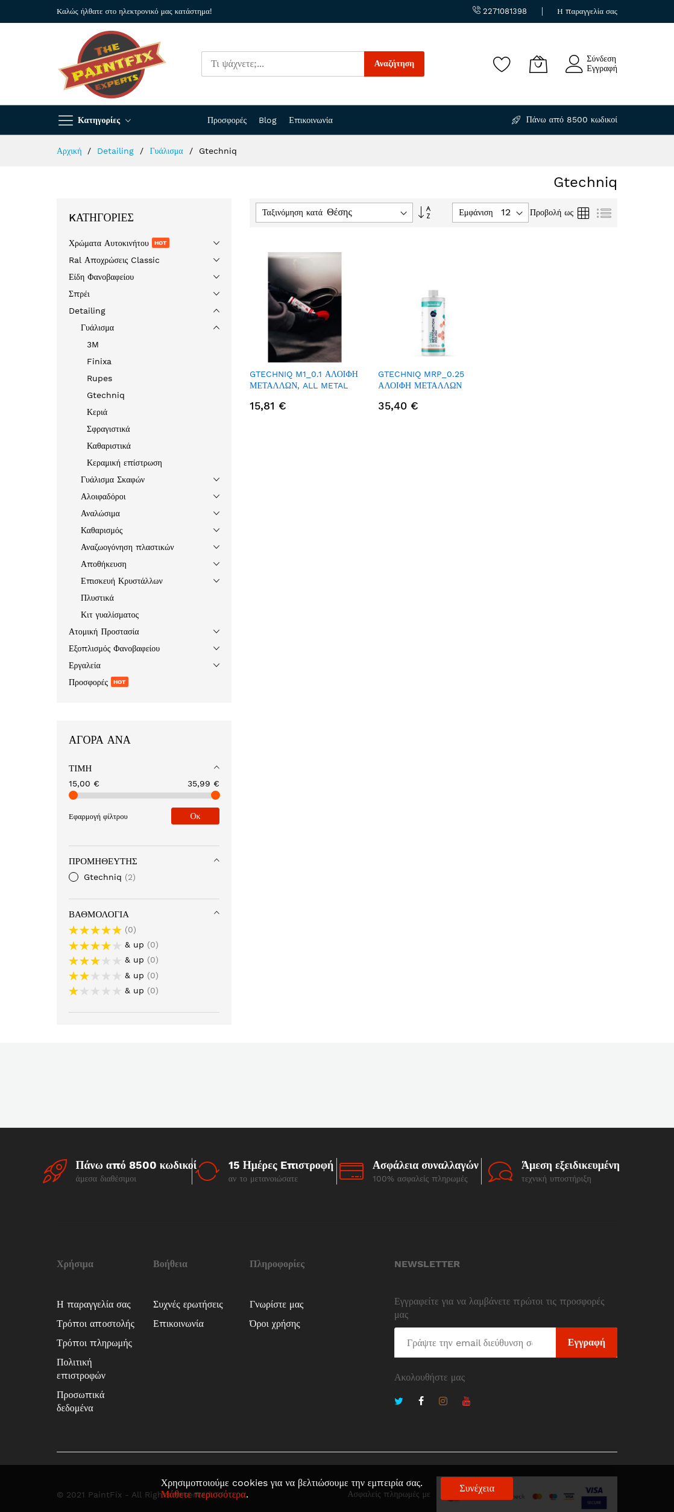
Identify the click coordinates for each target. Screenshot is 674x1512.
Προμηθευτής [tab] (103, 861)
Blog (268, 120)
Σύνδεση (601, 58)
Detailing (117, 151)
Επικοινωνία (311, 120)
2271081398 (500, 11)
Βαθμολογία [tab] (99, 914)
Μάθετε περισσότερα (203, 1494)
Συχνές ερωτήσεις (188, 1304)
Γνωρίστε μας (276, 1304)
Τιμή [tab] (80, 768)
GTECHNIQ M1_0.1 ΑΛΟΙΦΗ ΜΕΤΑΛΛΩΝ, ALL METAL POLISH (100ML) (304, 385)
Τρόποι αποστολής (95, 1323)
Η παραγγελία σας (587, 11)
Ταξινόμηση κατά (292, 212)
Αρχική (70, 151)
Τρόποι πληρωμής (94, 1343)
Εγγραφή (602, 68)
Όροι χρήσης (275, 1323)
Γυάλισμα (168, 151)
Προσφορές (227, 120)
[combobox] (282, 64)
